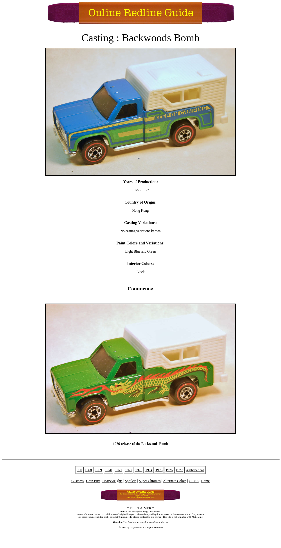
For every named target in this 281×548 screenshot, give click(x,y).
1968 (88, 470)
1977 (179, 470)
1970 (108, 470)
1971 (118, 470)
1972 (128, 470)
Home (205, 481)
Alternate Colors (174, 481)
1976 (169, 470)
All (79, 470)
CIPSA (193, 481)
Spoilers (130, 481)
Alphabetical (195, 470)
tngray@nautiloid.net (157, 522)
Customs (77, 481)
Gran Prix (93, 481)
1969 (98, 470)
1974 (148, 470)
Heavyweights (112, 481)
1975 (158, 470)
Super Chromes (149, 481)
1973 (138, 470)
